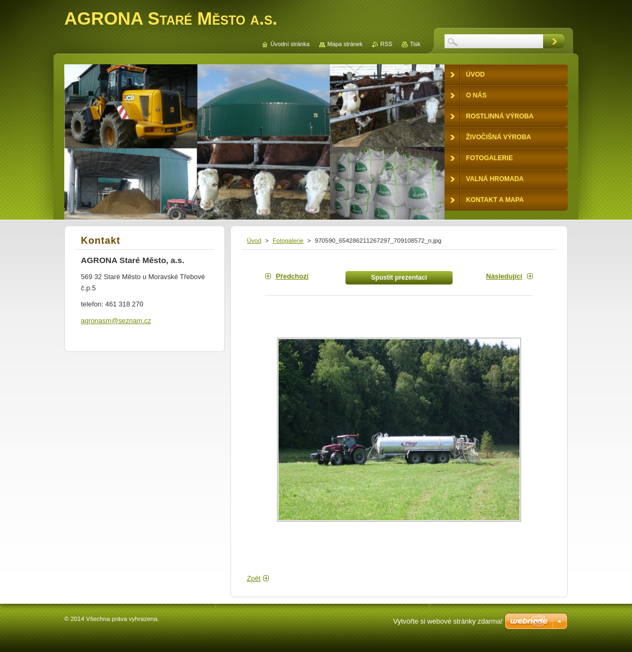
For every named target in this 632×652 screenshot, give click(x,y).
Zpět (254, 578)
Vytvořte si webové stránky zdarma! (448, 621)
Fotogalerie (288, 240)
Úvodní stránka (290, 44)
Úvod (254, 240)
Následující (504, 276)
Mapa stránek (345, 44)
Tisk (415, 44)
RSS (386, 44)
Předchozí (292, 276)
